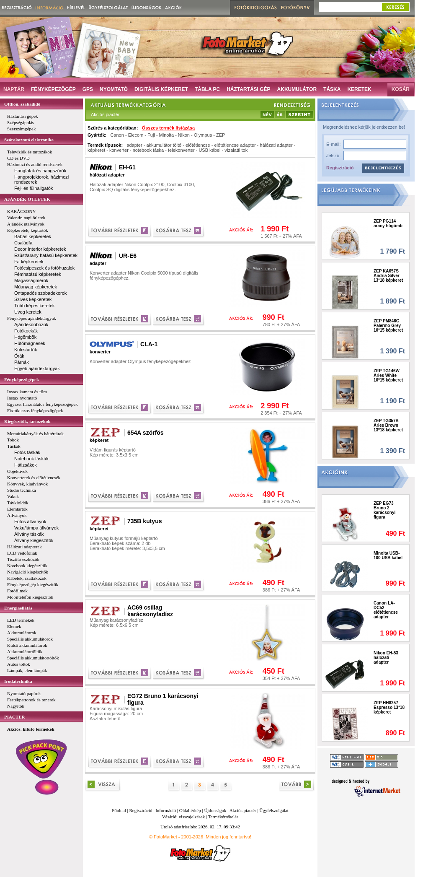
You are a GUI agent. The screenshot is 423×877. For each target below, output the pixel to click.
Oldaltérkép (190, 810)
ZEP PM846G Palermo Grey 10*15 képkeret (388, 325)
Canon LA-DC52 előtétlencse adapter (386, 610)
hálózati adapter (276, 145)
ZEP (220, 135)
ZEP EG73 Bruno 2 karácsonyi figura (384, 510)
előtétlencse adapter (234, 145)
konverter (119, 150)
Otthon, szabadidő (22, 103)
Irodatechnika (18, 681)
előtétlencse (198, 145)
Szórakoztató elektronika (29, 139)
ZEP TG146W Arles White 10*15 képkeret (388, 375)
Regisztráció (339, 167)
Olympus (203, 135)
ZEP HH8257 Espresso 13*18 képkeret (389, 707)
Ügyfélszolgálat (274, 810)
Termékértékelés (223, 816)
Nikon (184, 135)
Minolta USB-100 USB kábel (388, 555)
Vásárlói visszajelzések (183, 816)
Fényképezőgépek (21, 379)
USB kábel (209, 150)
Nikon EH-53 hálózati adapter (386, 657)
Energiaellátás (18, 607)
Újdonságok (215, 810)
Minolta (166, 135)
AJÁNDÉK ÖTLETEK (27, 199)
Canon (117, 135)
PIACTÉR (14, 716)
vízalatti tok (236, 150)
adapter (134, 145)
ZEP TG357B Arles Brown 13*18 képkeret (388, 425)
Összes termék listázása (168, 127)
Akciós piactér (243, 810)
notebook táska (148, 150)
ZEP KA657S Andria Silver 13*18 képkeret (388, 276)
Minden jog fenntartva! (228, 836)
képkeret (96, 150)
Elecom (136, 135)
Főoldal (119, 810)
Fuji (151, 135)
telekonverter (181, 150)
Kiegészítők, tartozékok (27, 421)
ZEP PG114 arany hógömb (388, 223)
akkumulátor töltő (163, 145)
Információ (165, 810)
